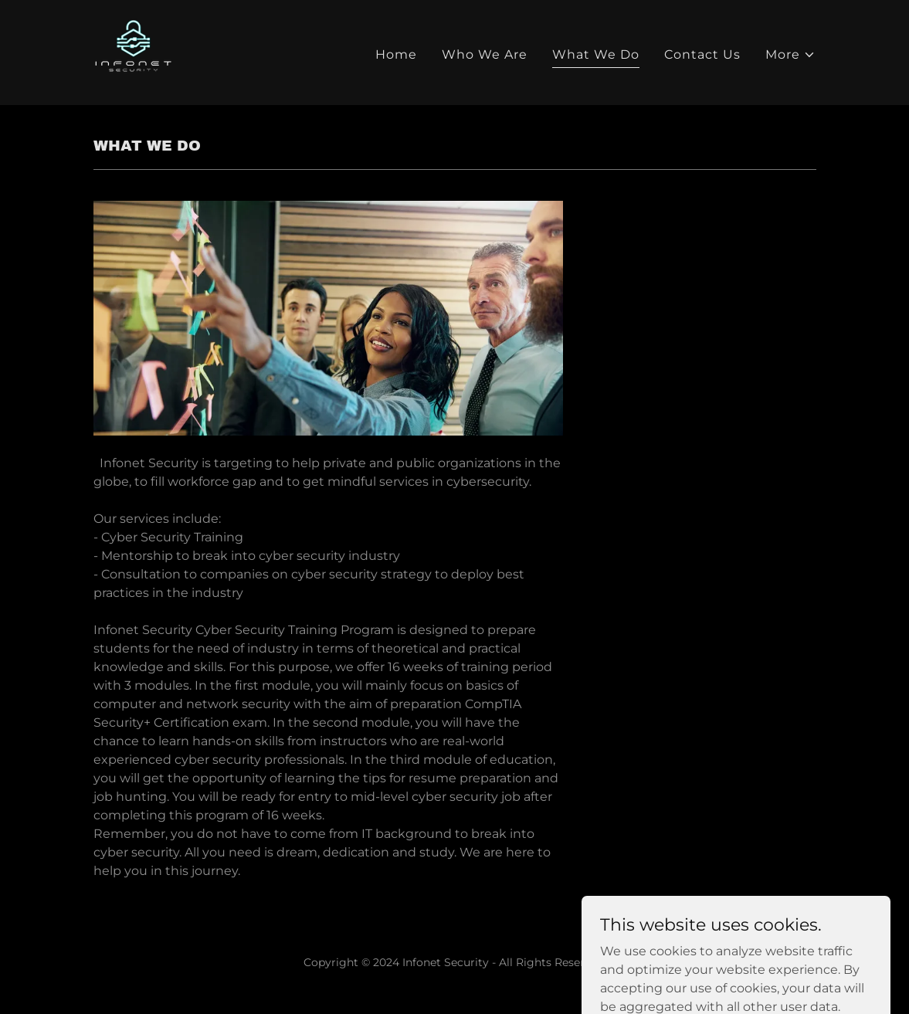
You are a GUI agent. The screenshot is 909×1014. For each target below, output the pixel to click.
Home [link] (396, 54)
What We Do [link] (595, 54)
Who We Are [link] (484, 54)
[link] (133, 51)
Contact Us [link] (702, 54)
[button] (790, 55)
